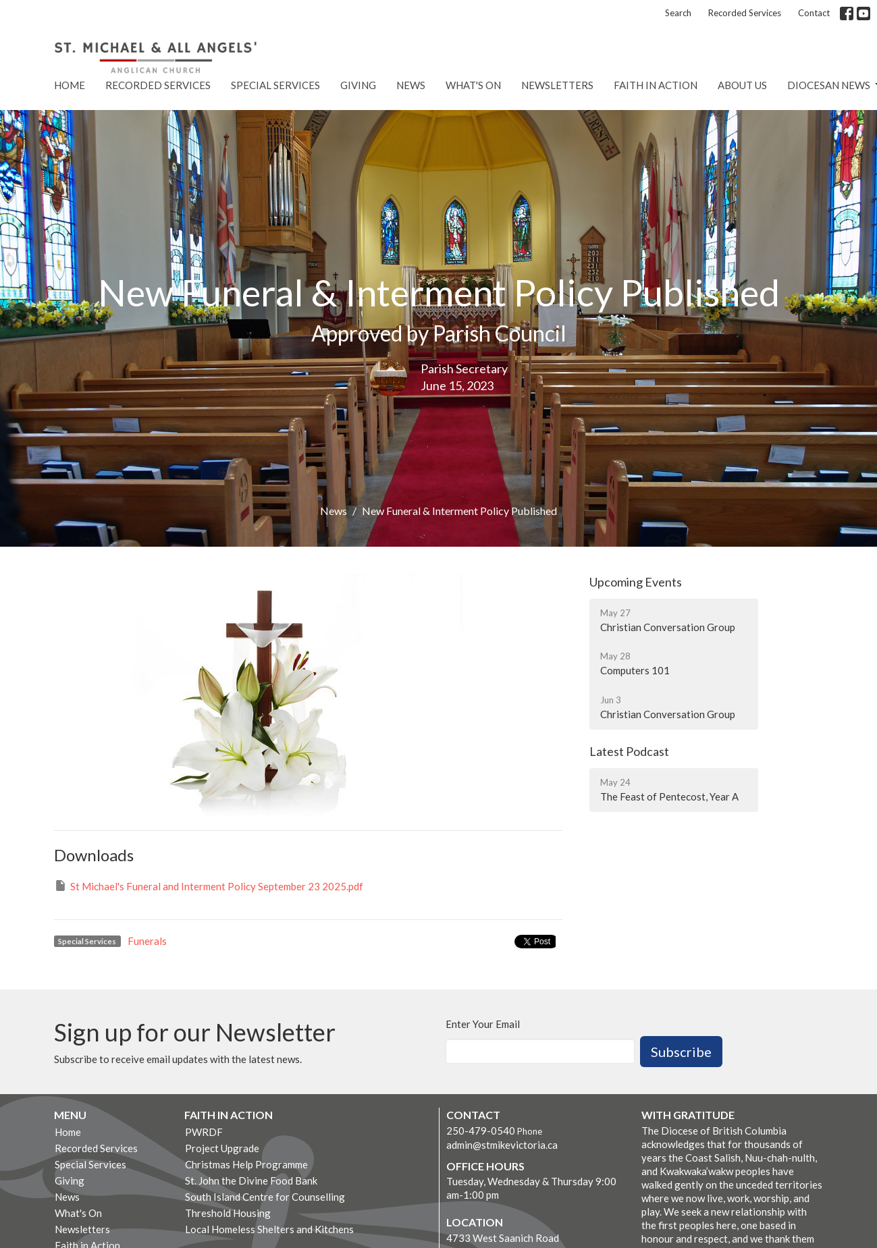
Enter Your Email (483, 1024)
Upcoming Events (635, 581)
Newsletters (557, 85)
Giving (358, 85)
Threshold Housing (228, 1213)
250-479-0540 (480, 1130)
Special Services (275, 85)
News (410, 85)
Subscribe (681, 1051)
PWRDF (204, 1132)
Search (678, 12)
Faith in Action (655, 85)
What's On (473, 85)
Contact (814, 12)
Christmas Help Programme (246, 1164)
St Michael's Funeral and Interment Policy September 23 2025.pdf (208, 885)
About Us (742, 85)
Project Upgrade (222, 1148)
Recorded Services (744, 12)
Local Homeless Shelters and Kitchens (269, 1229)
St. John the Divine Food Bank (251, 1180)
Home (69, 85)
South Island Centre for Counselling (265, 1197)
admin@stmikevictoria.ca (502, 1145)
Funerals (147, 941)
